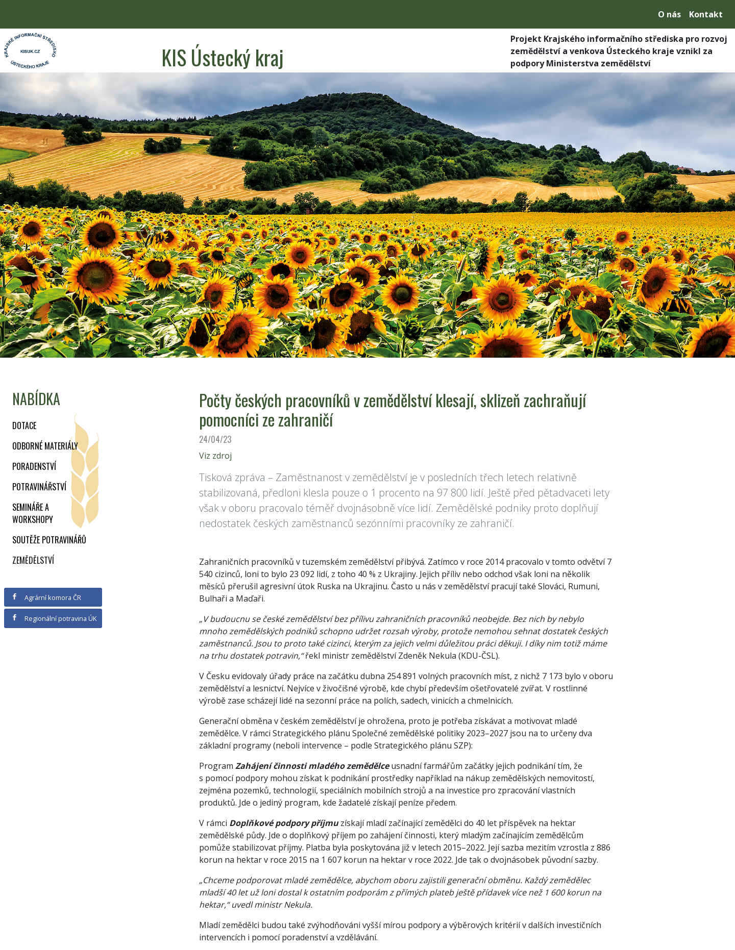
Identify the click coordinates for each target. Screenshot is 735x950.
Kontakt (706, 14)
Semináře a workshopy (32, 513)
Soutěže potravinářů (49, 540)
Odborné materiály (45, 446)
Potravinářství (39, 487)
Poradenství (34, 466)
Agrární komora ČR (46, 597)
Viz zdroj (215, 455)
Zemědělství (33, 560)
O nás (669, 14)
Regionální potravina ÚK (53, 618)
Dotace (24, 425)
